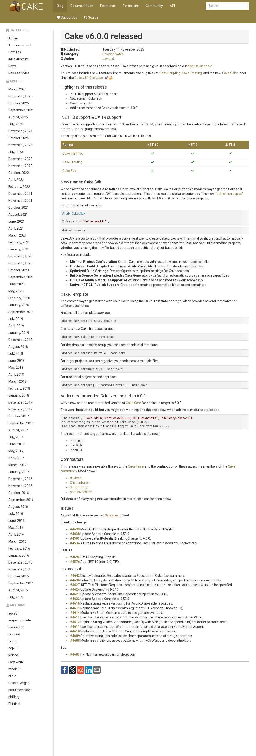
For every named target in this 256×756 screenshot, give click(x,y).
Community (154, 6)
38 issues (112, 515)
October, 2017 (18, 416)
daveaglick (16, 627)
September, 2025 (21, 110)
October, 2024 (18, 138)
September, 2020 (21, 277)
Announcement (19, 45)
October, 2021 (18, 207)
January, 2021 (18, 249)
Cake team (136, 466)
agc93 (12, 613)
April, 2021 (16, 228)
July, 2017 (15, 437)
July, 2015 (15, 597)
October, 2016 (18, 493)
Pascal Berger (18, 683)
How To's (14, 52)
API (172, 6)
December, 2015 (20, 562)
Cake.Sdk (229, 73)
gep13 (13, 648)
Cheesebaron (80, 482)
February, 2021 (19, 242)
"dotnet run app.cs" (229, 193)
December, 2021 (20, 193)
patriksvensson (19, 690)
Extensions (131, 6)
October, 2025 (18, 103)
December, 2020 (20, 256)
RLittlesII (14, 704)
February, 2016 (19, 548)
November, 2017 (20, 409)
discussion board (200, 66)
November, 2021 (20, 200)
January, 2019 (18, 333)
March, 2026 (17, 89)
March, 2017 (17, 465)
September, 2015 (21, 583)
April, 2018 (16, 374)
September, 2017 (21, 423)
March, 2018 (17, 381)
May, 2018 (15, 367)
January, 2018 (18, 395)
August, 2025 (18, 117)
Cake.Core (133, 403)
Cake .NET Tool (73, 153)
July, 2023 (15, 152)
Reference (108, 6)
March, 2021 (17, 235)
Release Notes (19, 73)
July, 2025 (15, 124)
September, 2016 (21, 500)
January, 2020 (18, 305)
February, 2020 (19, 298)
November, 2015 (20, 569)
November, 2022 (20, 166)
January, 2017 (18, 472)
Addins (13, 38)
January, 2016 (18, 555)
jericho (13, 655)
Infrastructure (18, 59)
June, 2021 (16, 221)
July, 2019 (15, 319)
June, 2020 (16, 284)
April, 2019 (16, 326)
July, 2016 (15, 514)
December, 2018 (20, 340)
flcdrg (12, 641)
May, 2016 (15, 527)
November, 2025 (20, 96)
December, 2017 (20, 402)
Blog (60, 6)
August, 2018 (18, 347)
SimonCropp (79, 487)
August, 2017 (18, 430)
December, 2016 (20, 479)
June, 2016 (16, 520)
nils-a (12, 676)
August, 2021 (18, 214)
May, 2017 (15, 451)
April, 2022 (16, 180)
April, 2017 (16, 458)
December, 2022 (20, 159)
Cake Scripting (170, 73)
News (12, 66)
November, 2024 (20, 131)
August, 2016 (18, 507)
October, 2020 (18, 270)
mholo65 (14, 669)
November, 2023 (20, 145)
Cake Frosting (192, 73)
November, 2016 (20, 486)
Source (91, 17)
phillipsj (13, 697)
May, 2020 (15, 291)
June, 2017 (16, 444)
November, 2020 (20, 263)
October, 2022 (18, 173)
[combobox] (227, 6)
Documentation (81, 6)
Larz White (16, 662)
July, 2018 (15, 354)
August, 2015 (18, 590)
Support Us (67, 17)
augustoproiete (19, 620)
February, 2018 (19, 388)
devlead (14, 634)
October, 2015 (18, 576)
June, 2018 (16, 360)
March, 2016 (17, 541)
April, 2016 (16, 534)
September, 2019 (21, 312)
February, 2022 (19, 187)
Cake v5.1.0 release (89, 78)
